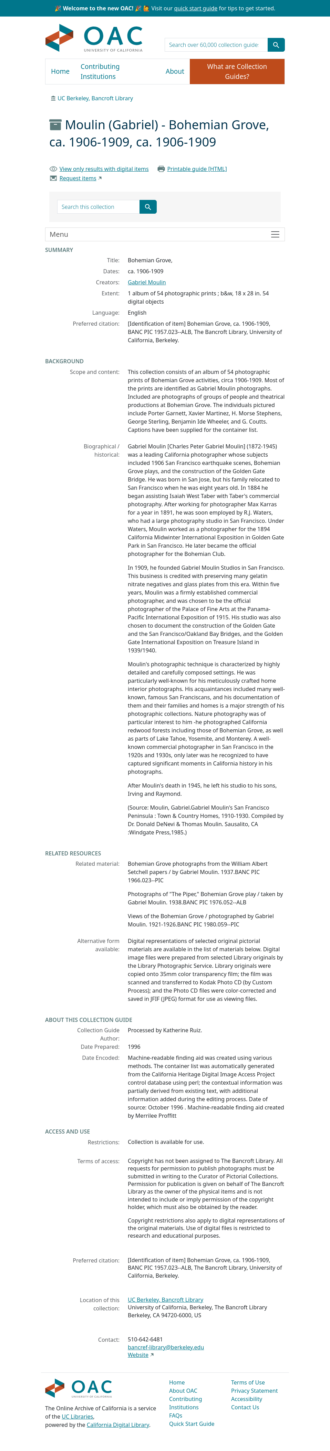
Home (60, 71)
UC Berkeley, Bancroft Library (95, 98)
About (175, 71)
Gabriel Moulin (147, 282)
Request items (78, 178)
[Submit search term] (276, 45)
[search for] (216, 45)
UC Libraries (77, 1416)
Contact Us (245, 1407)
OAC (94, 38)
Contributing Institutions (100, 71)
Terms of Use (248, 1382)
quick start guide (195, 8)
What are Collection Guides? (237, 71)
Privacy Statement (254, 1390)
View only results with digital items (104, 169)
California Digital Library (118, 1425)
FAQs (175, 1415)
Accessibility (246, 1399)
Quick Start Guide (192, 1424)
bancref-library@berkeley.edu (166, 1347)
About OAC (183, 1390)
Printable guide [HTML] (197, 169)
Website (138, 1355)
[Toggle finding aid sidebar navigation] (165, 234)
